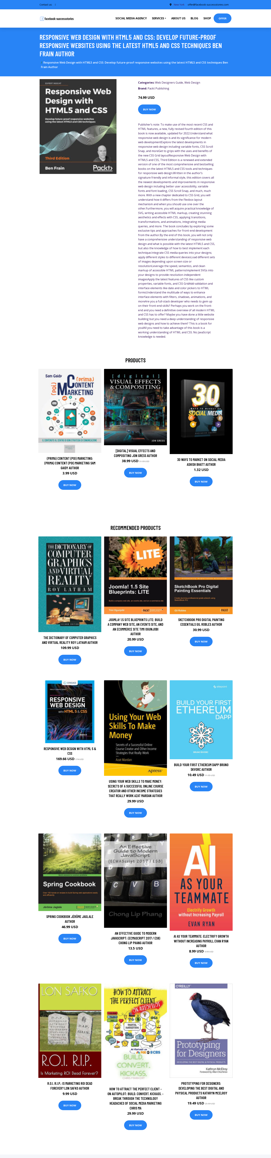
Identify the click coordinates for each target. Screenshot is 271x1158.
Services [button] (158, 18)
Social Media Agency (131, 18)
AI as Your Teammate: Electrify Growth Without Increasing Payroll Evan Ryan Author (201, 941)
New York (178, 4)
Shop (207, 18)
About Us (178, 18)
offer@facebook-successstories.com (208, 4)
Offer (222, 18)
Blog (194, 18)
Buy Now (149, 109)
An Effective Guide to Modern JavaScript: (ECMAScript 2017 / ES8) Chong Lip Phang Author (135, 938)
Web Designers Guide (169, 82)
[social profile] (55, 4)
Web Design (192, 82)
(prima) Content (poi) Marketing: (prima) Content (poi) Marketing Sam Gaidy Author (69, 463)
